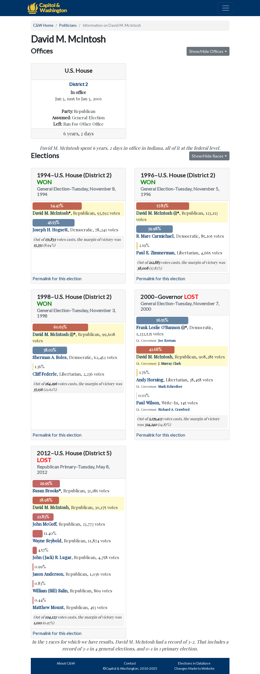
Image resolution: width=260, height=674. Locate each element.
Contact (130, 663)
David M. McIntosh (51, 213)
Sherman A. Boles (50, 357)
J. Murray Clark (169, 363)
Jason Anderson (48, 574)
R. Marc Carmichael (155, 236)
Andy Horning (149, 380)
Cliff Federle (45, 374)
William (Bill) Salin (50, 591)
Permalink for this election (57, 278)
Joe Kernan (167, 340)
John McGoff (44, 524)
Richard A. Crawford (173, 409)
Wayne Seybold (47, 541)
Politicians (68, 25)
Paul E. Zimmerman (155, 253)
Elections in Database (194, 663)
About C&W (66, 663)
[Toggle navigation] (226, 8)
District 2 (78, 84)
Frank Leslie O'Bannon (158, 327)
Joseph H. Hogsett (50, 230)
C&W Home (43, 25)
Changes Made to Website (194, 668)
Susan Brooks (46, 491)
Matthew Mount (48, 607)
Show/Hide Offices (206, 51)
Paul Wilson (147, 403)
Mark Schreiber (170, 386)
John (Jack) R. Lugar (52, 557)
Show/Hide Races (207, 155)
